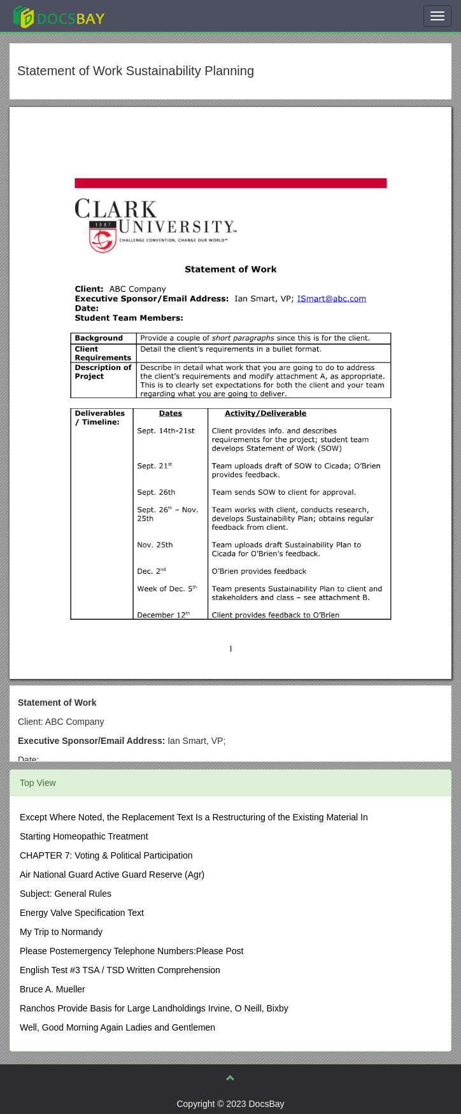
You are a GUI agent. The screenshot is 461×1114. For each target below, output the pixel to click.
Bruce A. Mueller (52, 989)
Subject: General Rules (65, 894)
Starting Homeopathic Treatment (84, 836)
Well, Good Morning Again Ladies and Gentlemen (117, 1027)
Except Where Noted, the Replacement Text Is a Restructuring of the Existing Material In (194, 817)
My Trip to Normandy (61, 932)
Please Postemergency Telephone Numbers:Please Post (132, 951)
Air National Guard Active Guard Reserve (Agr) (112, 874)
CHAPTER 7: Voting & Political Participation (106, 855)
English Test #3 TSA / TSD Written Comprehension (120, 970)
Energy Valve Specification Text (82, 913)
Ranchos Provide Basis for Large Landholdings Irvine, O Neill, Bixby (154, 1008)
